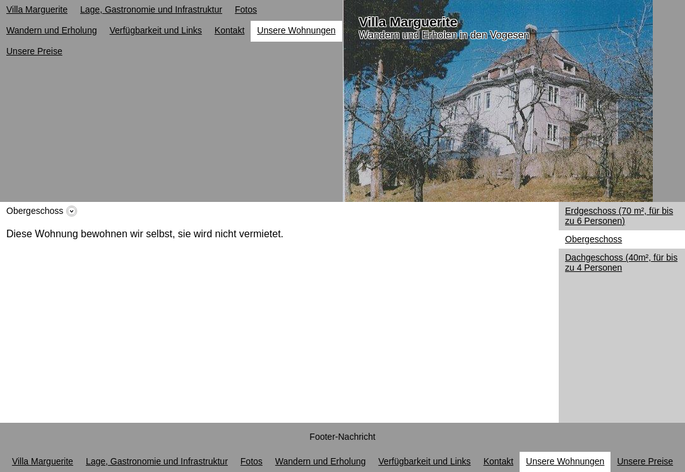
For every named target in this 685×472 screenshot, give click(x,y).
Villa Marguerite (408, 22)
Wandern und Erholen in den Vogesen (444, 35)
